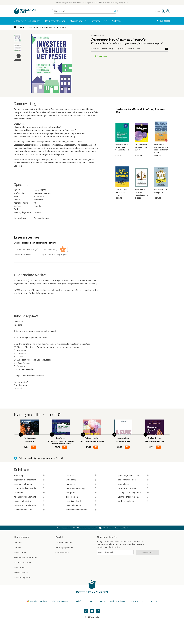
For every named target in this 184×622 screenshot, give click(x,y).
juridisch (81, 475)
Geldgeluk (158, 192)
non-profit (81, 492)
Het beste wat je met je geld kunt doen (161, 149)
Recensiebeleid (21, 572)
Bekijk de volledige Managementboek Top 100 (41, 458)
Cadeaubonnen (62, 552)
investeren (38, 193)
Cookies (102, 601)
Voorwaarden (20, 552)
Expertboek (39, 206)
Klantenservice (21, 537)
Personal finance (35, 27)
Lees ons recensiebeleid (23, 255)
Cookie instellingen (117, 601)
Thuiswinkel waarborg (37, 601)
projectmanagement (133, 480)
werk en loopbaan (133, 501)
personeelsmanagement (81, 510)
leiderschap (81, 480)
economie (29, 492)
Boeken (22, 27)
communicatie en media (29, 488)
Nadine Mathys (98, 35)
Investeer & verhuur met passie (55, 27)
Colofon (79, 601)
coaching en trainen (29, 484)
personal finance (81, 505)
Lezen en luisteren (22, 562)
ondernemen (81, 497)
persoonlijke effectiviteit (133, 475)
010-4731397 (165, 21)
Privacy (90, 601)
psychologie (133, 484)
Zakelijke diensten (63, 542)
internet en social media (29, 505)
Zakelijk (59, 537)
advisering (29, 475)
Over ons (18, 542)
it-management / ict (29, 510)
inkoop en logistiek (29, 501)
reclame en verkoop (133, 488)
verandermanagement (133, 497)
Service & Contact (137, 601)
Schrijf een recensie (25, 249)
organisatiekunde (81, 501)
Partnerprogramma (22, 577)
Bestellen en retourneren (25, 557)
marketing (81, 484)
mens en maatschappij (81, 488)
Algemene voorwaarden (61, 601)
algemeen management (29, 480)
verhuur (47, 193)
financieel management (29, 497)
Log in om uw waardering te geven (54, 255)
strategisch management (133, 492)
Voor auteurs (20, 567)
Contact (17, 547)
